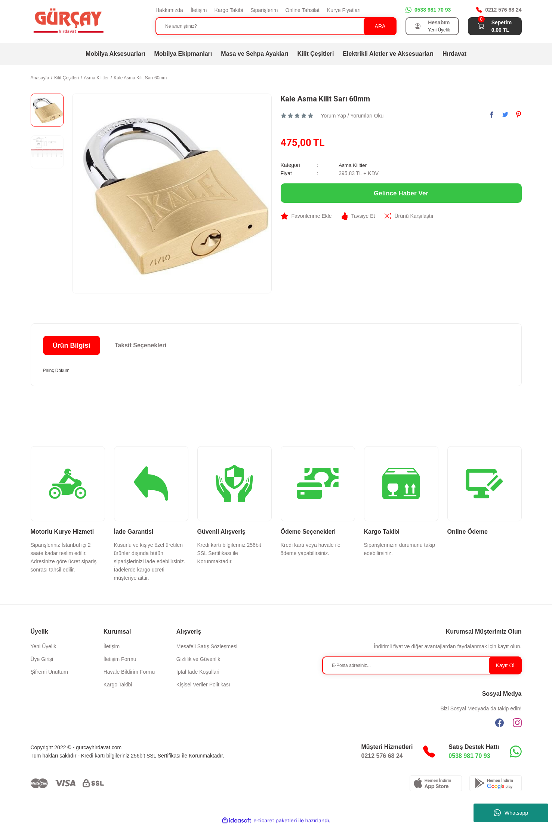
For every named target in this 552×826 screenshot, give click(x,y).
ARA (380, 26)
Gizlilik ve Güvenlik (198, 659)
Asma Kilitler (353, 165)
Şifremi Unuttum (49, 672)
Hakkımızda (169, 10)
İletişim (199, 10)
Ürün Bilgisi (71, 345)
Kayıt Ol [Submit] (505, 665)
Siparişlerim (264, 10)
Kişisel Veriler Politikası (203, 685)
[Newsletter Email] (422, 665)
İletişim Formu (120, 659)
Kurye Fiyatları (344, 10)
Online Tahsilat (302, 10)
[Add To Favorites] (306, 216)
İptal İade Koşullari (197, 672)
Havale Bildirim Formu (129, 672)
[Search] (276, 26)
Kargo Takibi (228, 10)
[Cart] (481, 26)
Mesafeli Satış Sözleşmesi (206, 646)
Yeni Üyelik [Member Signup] (439, 30)
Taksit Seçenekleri (140, 345)
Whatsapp (511, 813)
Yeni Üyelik (43, 646)
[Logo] (68, 21)
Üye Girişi (42, 659)
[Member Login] (417, 26)
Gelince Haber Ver (401, 193)
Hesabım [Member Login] (439, 22)
